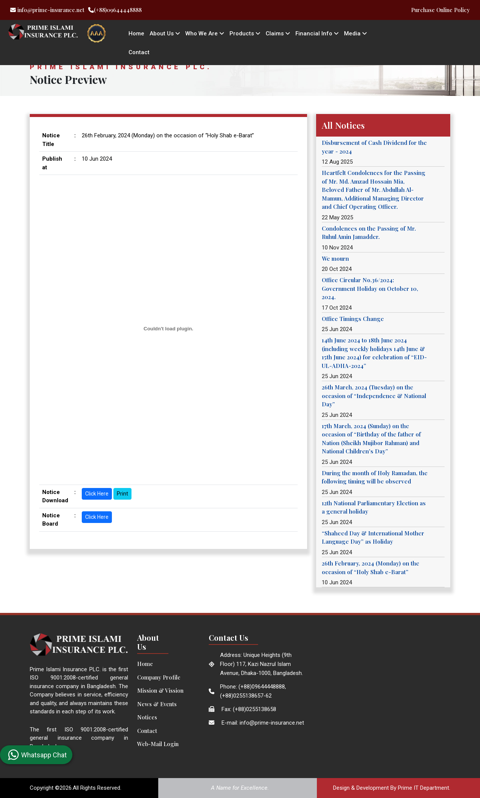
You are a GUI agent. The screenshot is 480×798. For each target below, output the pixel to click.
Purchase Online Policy (440, 10)
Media (355, 33)
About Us (165, 33)
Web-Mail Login (158, 744)
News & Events (157, 704)
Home (136, 33)
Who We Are (204, 33)
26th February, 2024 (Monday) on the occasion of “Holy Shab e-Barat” (370, 567)
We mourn (335, 258)
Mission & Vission (160, 690)
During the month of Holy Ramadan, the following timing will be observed (375, 477)
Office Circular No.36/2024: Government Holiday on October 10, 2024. (370, 288)
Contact (139, 52)
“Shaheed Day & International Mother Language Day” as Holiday (373, 537)
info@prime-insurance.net (47, 10)
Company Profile (158, 677)
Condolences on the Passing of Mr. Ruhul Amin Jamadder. (369, 233)
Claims (278, 33)
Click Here (97, 494)
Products (244, 33)
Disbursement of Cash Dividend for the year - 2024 (374, 147)
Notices (147, 717)
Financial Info (317, 33)
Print (122, 494)
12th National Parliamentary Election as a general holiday (374, 507)
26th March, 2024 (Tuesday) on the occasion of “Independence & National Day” (374, 395)
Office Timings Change (353, 318)
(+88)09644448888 (115, 10)
